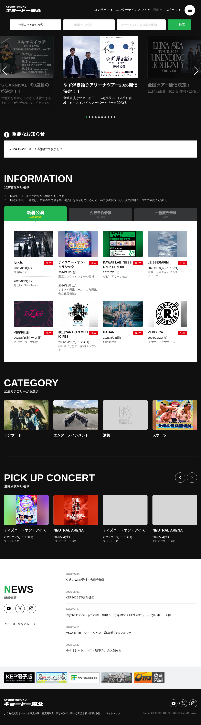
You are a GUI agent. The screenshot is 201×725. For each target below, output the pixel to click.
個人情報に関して (94, 713)
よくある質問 (11, 713)
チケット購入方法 (30, 713)
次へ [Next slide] (192, 477)
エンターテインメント (131, 9)
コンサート (102, 9)
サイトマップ (113, 713)
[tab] (35, 213)
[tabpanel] (100, 291)
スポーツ (171, 9)
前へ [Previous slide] (180, 477)
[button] (86, 117)
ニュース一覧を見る (16, 624)
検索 (182, 24)
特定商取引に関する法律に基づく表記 (62, 713)
